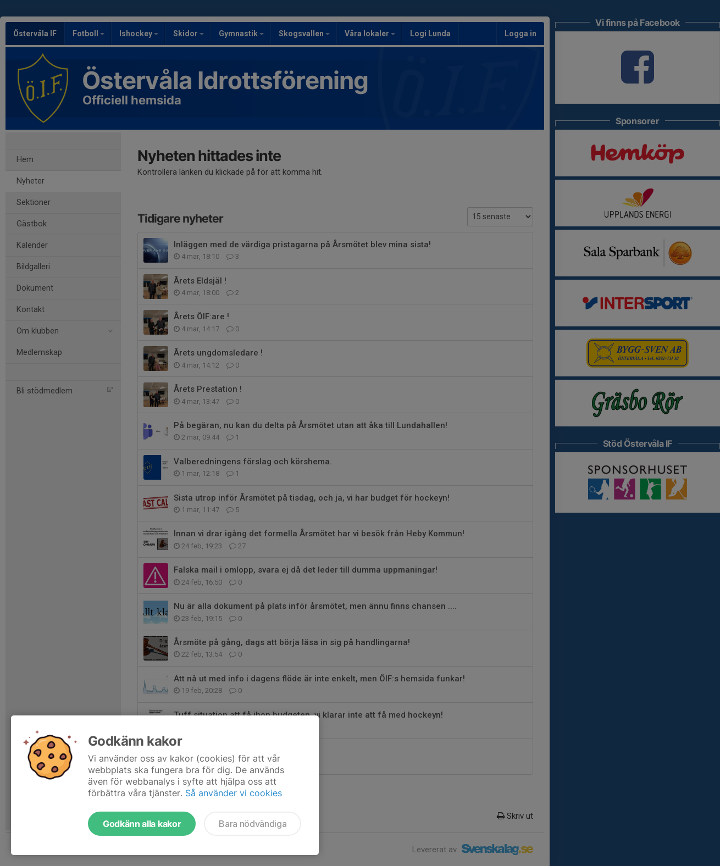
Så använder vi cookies (233, 792)
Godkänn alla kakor (142, 823)
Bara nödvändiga (252, 823)
